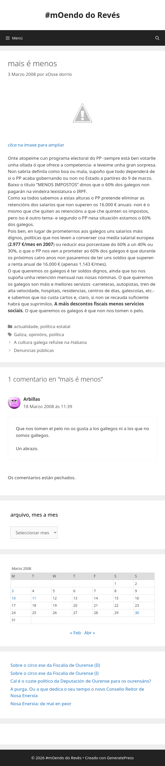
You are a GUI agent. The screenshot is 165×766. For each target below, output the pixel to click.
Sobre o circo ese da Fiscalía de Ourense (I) (54, 673)
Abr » (89, 633)
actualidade (26, 326)
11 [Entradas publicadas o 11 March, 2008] (34, 598)
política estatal (55, 326)
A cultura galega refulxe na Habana (50, 342)
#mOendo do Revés (82, 15)
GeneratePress (120, 757)
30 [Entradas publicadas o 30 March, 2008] (137, 612)
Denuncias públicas (34, 350)
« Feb (75, 633)
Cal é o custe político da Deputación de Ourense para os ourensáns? (80, 681)
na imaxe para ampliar (58, 117)
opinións (38, 334)
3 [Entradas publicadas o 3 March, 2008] (12, 590)
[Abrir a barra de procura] (157, 38)
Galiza (20, 334)
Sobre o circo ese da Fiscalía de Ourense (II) (55, 665)
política (56, 334)
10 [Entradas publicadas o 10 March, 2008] (13, 598)
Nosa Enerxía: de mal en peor (40, 704)
